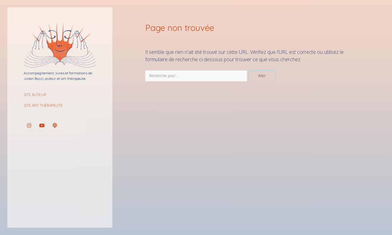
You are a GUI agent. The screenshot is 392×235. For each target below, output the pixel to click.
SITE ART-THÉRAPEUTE (43, 105)
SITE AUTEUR (35, 94)
